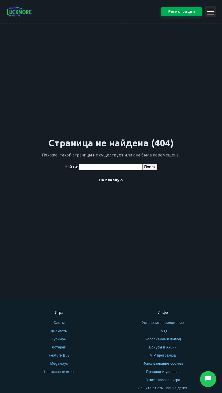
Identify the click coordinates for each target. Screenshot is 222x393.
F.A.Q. (163, 331)
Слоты (59, 323)
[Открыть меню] (210, 11)
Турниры (59, 339)
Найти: (71, 167)
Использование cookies (163, 363)
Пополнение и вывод (163, 339)
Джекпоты (59, 331)
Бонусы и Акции (163, 347)
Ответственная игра (162, 380)
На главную (111, 180)
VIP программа (163, 355)
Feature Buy (59, 355)
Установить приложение (163, 323)
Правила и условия (163, 372)
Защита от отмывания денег (163, 388)
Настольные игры (59, 372)
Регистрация (181, 11)
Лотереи (59, 347)
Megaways (59, 363)
